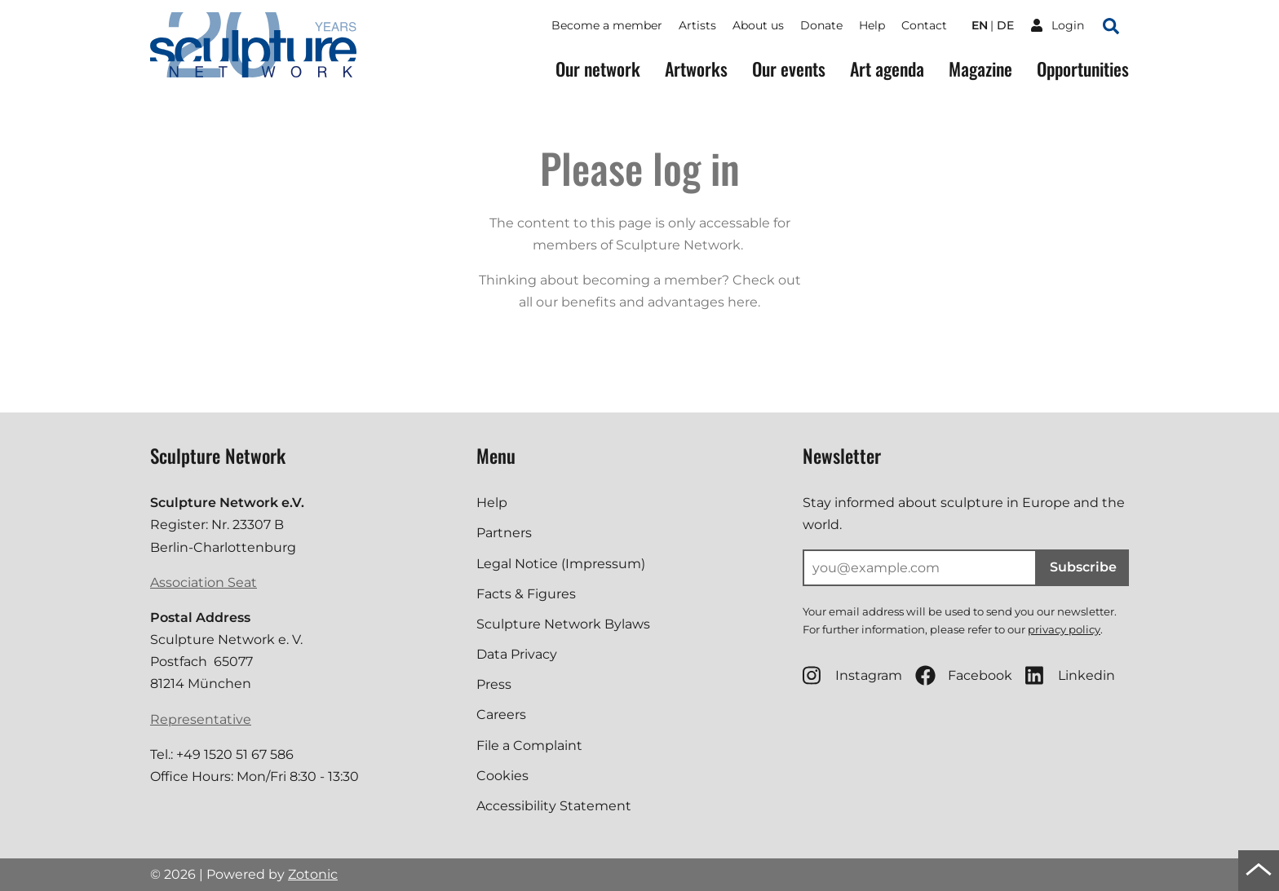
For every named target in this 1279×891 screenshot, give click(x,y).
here (743, 302)
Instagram (852, 675)
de (1005, 25)
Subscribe (1083, 567)
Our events (788, 69)
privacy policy (1064, 629)
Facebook (963, 675)
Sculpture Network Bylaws (563, 624)
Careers (501, 714)
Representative (200, 719)
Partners (504, 532)
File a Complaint (529, 745)
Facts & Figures (526, 594)
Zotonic (313, 874)
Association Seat (203, 582)
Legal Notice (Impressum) (560, 563)
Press (493, 684)
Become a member (606, 25)
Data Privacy (516, 654)
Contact (924, 25)
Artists (697, 25)
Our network (597, 69)
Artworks (696, 69)
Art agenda (887, 69)
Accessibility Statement (553, 806)
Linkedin (1070, 675)
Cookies (502, 775)
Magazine (980, 69)
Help (872, 25)
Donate (821, 25)
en (979, 25)
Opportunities (1083, 69)
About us (758, 25)
